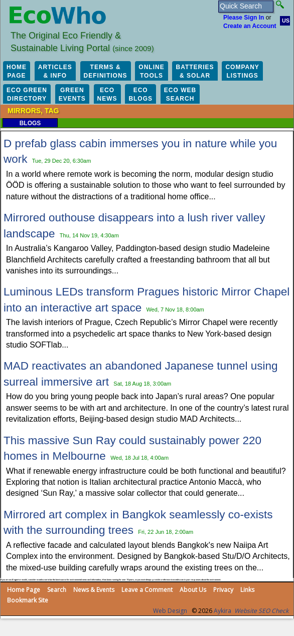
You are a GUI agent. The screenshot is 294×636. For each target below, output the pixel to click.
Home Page (23, 589)
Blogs (30, 123)
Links (247, 589)
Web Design (170, 610)
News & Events (93, 589)
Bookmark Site (27, 600)
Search (56, 589)
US (285, 21)
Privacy (223, 589)
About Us (193, 589)
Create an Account (249, 26)
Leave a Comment (147, 589)
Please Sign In (243, 17)
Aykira (222, 610)
